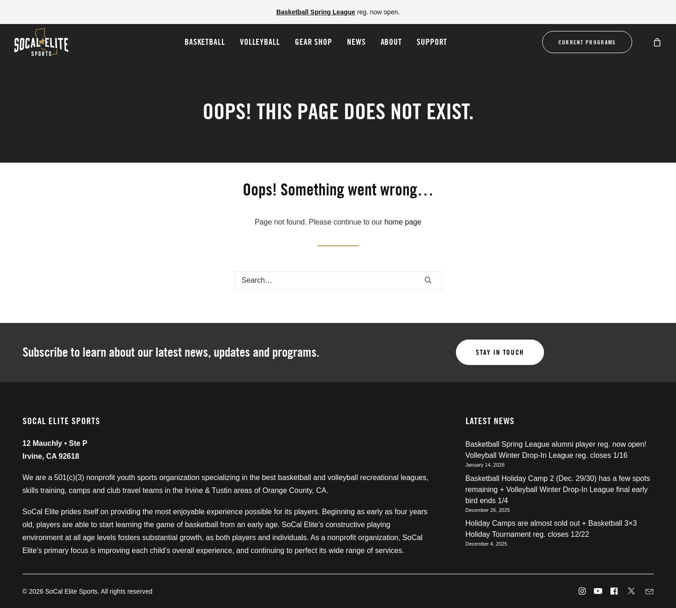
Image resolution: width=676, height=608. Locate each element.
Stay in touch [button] (500, 352)
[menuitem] (205, 42)
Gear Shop (313, 42)
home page (402, 222)
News (356, 42)
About (391, 42)
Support (432, 42)
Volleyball (260, 42)
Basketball (205, 42)
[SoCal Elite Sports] (41, 42)
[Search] (338, 280)
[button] (428, 280)
